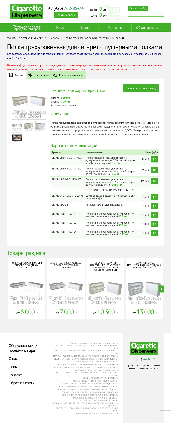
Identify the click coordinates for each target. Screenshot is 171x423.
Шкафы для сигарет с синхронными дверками (94, 343)
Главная (11, 38)
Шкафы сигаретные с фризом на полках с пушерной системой (85, 359)
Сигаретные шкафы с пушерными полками (40, 38)
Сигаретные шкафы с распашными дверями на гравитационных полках (85, 373)
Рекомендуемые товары (71, 75)
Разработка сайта (137, 368)
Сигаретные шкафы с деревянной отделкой (95, 381)
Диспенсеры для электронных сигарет (98, 400)
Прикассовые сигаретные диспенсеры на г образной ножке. (87, 389)
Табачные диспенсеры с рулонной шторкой (95, 398)
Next (161, 288)
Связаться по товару (141, 88)
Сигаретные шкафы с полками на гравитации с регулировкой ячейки (86, 351)
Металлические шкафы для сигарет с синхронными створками (85, 356)
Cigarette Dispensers (26, 11)
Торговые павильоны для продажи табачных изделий (90, 392)
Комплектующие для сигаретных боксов (97, 413)
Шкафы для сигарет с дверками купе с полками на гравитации (86, 367)
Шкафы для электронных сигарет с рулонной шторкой (89, 395)
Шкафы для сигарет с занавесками (100, 378)
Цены (85, 27)
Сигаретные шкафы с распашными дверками (95, 370)
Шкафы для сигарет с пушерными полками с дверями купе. (87, 364)
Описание (20, 75)
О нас (60, 27)
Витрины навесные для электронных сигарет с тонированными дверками (85, 404)
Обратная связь (147, 27)
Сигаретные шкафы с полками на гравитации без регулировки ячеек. (86, 346)
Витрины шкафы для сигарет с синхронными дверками (89, 383)
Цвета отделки (42, 75)
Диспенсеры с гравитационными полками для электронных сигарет (87, 409)
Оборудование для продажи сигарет (27, 27)
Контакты (115, 27)
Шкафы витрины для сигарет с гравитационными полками (87, 386)
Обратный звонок (66, 14)
